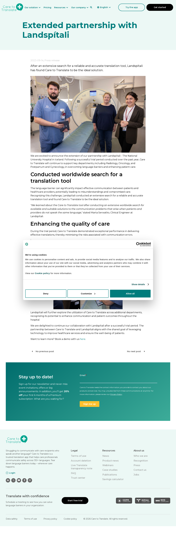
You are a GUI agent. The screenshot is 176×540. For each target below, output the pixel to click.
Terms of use (78, 456)
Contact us (140, 470)
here (82, 339)
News (105, 456)
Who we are (141, 456)
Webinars (107, 465)
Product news (110, 460)
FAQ (73, 473)
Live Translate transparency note (81, 467)
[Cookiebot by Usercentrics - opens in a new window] (138, 244)
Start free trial (75, 500)
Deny (46, 293)
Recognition (141, 460)
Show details (138, 284)
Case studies (110, 470)
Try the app (131, 7)
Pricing (47, 7)
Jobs (136, 474)
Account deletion (81, 460)
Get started (160, 7)
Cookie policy (70, 519)
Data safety (11, 519)
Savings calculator (113, 479)
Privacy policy (50, 519)
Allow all (130, 293)
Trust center (78, 477)
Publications (109, 474)
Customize (88, 293)
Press (137, 465)
